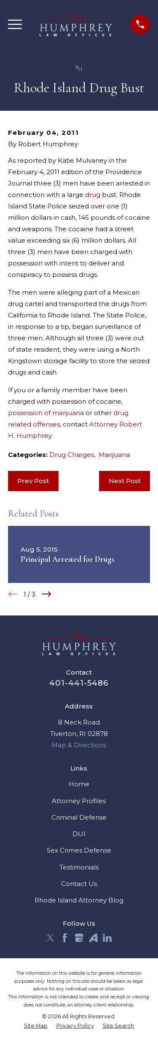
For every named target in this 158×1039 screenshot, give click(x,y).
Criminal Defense (79, 817)
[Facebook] (64, 937)
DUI (79, 834)
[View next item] (46, 594)
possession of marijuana (46, 413)
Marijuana (114, 455)
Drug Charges (71, 455)
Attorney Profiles (79, 801)
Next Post (125, 481)
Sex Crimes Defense (79, 850)
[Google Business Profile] (79, 937)
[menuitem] (36, 1026)
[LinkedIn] (107, 937)
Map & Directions (78, 745)
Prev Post (33, 481)
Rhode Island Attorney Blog (79, 900)
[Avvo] (93, 937)
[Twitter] (50, 937)
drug (92, 195)
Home (79, 784)
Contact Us (79, 884)
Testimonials (79, 867)
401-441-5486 (78, 683)
